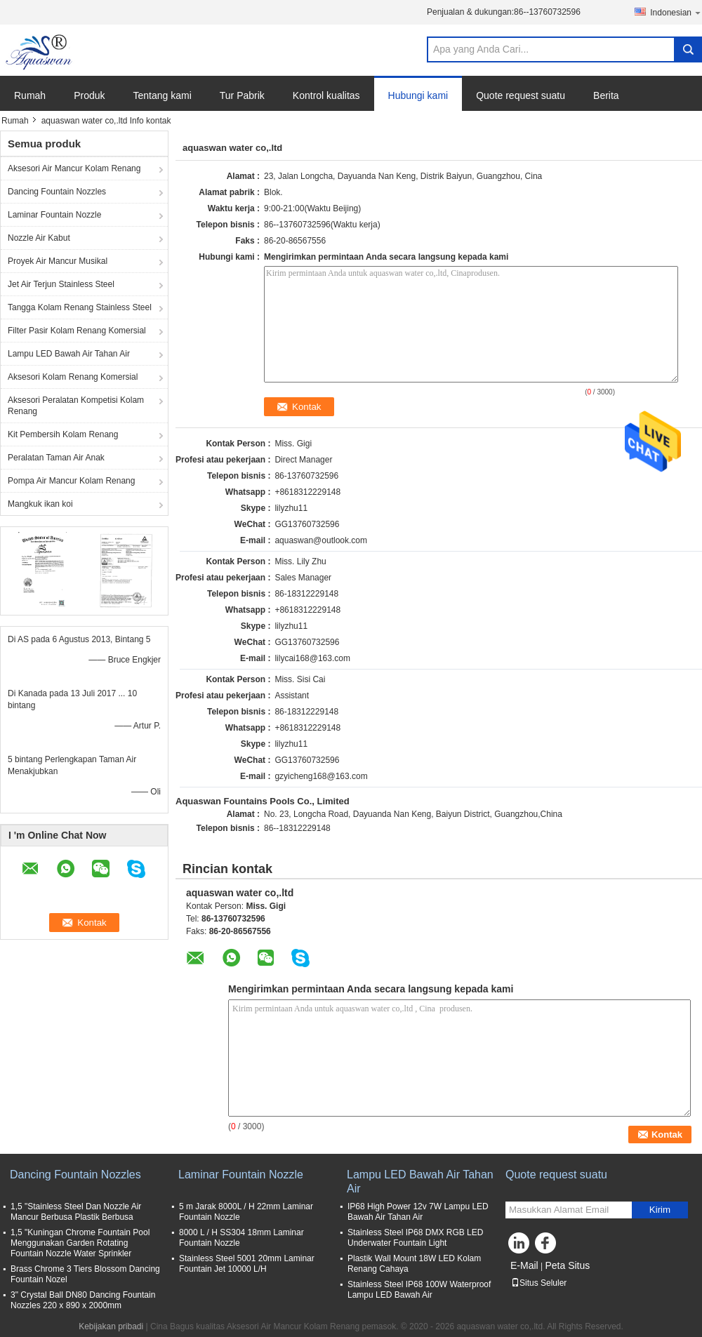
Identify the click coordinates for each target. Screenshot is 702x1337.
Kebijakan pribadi (111, 1326)
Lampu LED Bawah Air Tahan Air (69, 354)
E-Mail (524, 1265)
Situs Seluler (539, 1283)
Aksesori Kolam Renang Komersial (73, 377)
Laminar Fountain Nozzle (54, 215)
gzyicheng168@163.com (320, 776)
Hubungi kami (418, 95)
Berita (606, 95)
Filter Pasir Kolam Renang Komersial (77, 330)
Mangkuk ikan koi (40, 504)
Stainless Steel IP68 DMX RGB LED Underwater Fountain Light (415, 1238)
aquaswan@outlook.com (320, 540)
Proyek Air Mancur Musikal (57, 261)
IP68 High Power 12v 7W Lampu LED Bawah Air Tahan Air (418, 1212)
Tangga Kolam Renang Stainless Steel (80, 307)
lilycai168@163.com (312, 658)
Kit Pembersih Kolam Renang (63, 434)
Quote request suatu (520, 95)
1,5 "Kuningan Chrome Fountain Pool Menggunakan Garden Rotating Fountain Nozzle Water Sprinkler (80, 1243)
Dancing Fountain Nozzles (57, 192)
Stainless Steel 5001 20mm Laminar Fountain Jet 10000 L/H (246, 1263)
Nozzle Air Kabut (39, 238)
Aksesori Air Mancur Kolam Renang (74, 168)
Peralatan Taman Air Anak (56, 458)
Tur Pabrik (242, 95)
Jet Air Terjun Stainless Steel (61, 284)
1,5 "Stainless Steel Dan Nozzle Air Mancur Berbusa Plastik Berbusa (76, 1212)
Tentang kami (162, 95)
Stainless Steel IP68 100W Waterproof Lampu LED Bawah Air (419, 1289)
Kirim (659, 1209)
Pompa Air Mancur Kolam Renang (71, 481)
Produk (89, 95)
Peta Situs (567, 1265)
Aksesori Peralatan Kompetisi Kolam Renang (76, 405)
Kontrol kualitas (326, 95)
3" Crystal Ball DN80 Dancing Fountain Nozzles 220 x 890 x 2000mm (83, 1300)
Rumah (30, 95)
